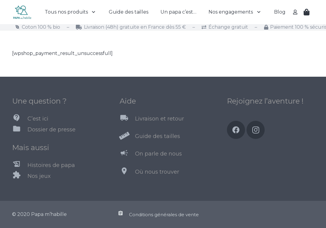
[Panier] (306, 12)
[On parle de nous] (127, 154)
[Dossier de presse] (19, 129)
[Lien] (22, 12)
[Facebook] (236, 130)
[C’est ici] (19, 119)
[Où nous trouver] (127, 172)
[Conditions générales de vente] (123, 214)
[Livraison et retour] (127, 119)
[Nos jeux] (19, 176)
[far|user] (296, 12)
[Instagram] (256, 130)
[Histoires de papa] (19, 165)
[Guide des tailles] (127, 136)
